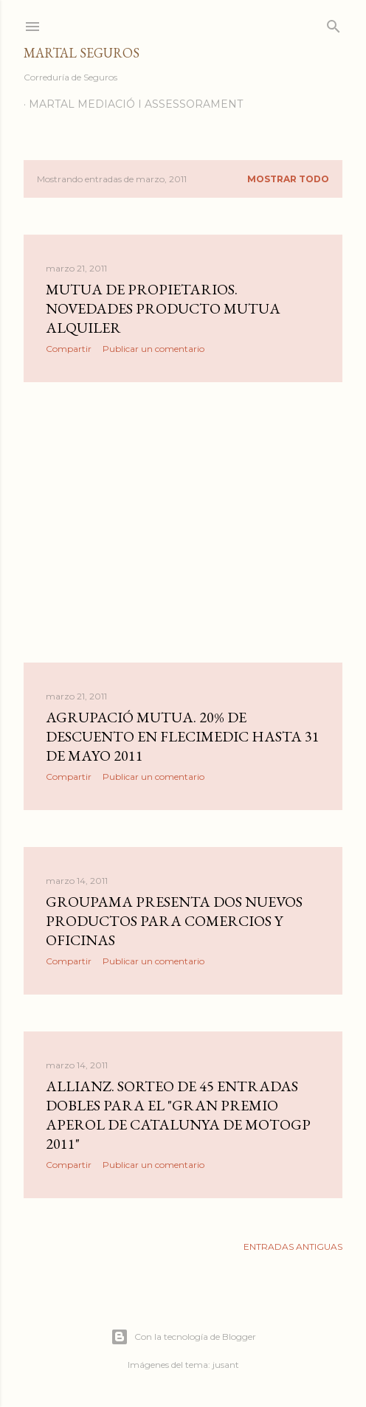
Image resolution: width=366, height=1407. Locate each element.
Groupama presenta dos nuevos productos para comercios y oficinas (174, 921)
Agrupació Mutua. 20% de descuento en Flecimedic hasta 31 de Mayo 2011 (183, 736)
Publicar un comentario (153, 348)
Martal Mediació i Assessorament (136, 104)
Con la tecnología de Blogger (183, 1337)
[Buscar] (333, 23)
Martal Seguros (81, 52)
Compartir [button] (69, 348)
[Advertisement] (183, 522)
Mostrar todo (288, 178)
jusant (226, 1364)
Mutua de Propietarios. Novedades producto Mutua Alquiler (163, 308)
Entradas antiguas (293, 1246)
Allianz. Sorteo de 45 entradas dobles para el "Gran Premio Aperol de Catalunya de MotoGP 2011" (178, 1114)
